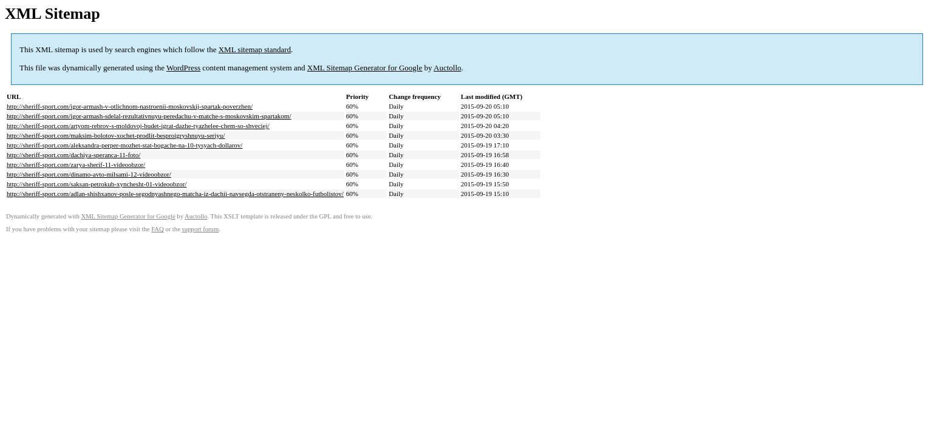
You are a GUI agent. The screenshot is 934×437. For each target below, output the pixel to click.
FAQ (157, 229)
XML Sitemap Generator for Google (364, 67)
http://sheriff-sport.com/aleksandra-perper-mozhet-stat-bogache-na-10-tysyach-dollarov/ (124, 145)
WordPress (183, 67)
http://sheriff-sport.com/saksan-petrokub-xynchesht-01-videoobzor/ (96, 184)
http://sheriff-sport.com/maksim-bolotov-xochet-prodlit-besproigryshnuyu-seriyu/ (116, 135)
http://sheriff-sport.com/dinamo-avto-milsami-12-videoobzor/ (89, 174)
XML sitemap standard (255, 49)
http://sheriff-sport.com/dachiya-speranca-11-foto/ (73, 154)
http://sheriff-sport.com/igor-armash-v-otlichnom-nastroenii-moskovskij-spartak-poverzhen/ (130, 106)
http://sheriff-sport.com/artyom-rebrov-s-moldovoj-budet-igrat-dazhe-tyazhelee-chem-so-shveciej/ (138, 125)
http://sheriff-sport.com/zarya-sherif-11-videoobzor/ (76, 164)
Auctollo (448, 67)
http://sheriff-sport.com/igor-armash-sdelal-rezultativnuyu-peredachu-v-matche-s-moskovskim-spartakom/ (149, 116)
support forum (200, 229)
